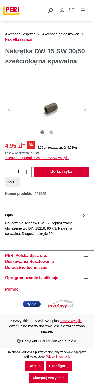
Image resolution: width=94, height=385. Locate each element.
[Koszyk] (71, 10)
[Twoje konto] (61, 10)
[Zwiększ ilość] (26, 172)
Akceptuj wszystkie (48, 378)
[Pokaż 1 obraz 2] (42, 132)
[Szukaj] (50, 10)
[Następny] (85, 109)
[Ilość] (18, 172)
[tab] (45, 224)
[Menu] (83, 10)
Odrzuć (34, 366)
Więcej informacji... (59, 356)
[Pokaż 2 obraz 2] (51, 132)
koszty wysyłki (71, 321)
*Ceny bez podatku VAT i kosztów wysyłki (37, 158)
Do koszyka (61, 172)
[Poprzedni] (9, 109)
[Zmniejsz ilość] (10, 172)
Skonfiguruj (59, 366)
